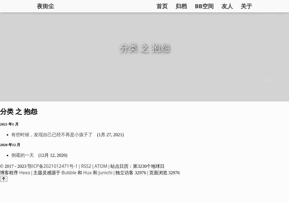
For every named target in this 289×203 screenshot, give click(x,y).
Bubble (69, 172)
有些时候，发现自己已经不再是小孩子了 (52, 134)
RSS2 (86, 166)
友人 (227, 6)
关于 (246, 6)
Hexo (24, 172)
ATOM (100, 166)
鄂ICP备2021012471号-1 (52, 166)
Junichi (105, 172)
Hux (87, 172)
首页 (162, 6)
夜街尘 (45, 6)
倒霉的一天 (22, 155)
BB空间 (204, 6)
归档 (181, 6)
